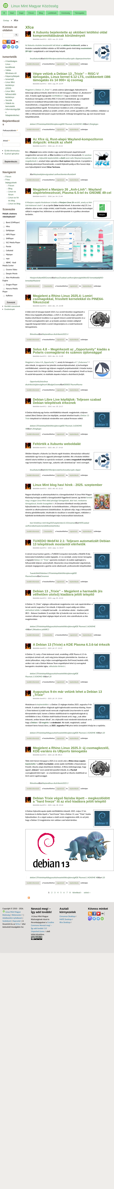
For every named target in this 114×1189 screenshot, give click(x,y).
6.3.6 (73, 124)
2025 (52, 523)
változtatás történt (57, 666)
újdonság (57, 124)
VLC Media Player (13, 242)
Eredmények (10, 309)
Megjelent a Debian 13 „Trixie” (38, 90)
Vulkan (39, 277)
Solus (42, 381)
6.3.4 (87, 877)
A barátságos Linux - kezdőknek (11, 64)
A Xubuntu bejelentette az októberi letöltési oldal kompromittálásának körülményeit (70, 34)
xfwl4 (73, 174)
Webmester (17, 915)
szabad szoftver (54, 174)
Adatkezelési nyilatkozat (12, 918)
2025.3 (65, 783)
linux (32, 58)
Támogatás (79, 13)
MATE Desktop (66, 919)
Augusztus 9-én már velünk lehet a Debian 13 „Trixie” (67, 693)
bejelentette (31, 764)
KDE (44, 277)
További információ (34, 64)
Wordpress (53, 58)
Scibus (57, 526)
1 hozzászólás (48, 286)
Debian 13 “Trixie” (41, 560)
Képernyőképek (12, 76)
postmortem (86, 58)
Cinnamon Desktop (68, 916)
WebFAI (39, 573)
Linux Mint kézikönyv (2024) (10, 85)
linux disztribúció (56, 334)
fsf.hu (18, 924)
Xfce (42, 58)
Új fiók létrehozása (12, 150)
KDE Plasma (66, 124)
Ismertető (9, 79)
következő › (77, 892)
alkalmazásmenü (38, 526)
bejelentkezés (74, 64)
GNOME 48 (79, 124)
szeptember (58, 523)
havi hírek (34, 523)
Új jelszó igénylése (11, 153)
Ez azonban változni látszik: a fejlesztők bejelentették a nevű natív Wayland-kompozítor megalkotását (58, 158)
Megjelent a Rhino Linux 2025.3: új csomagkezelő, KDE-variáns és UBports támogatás (71, 749)
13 (36, 124)
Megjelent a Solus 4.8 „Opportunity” (40, 362)
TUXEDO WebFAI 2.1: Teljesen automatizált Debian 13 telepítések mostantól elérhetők (71, 542)
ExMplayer (10, 230)
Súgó (21, 13)
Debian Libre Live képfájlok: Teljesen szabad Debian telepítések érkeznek (67, 401)
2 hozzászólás (48, 635)
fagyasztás (52, 626)
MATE (81, 523)
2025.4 (65, 334)
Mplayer (9, 254)
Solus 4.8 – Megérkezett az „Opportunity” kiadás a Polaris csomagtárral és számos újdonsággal (71, 351)
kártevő (61, 58)
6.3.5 (33, 676)
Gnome (49, 277)
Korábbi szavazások (12, 306)
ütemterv (64, 174)
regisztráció (60, 64)
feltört (46, 58)
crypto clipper (75, 58)
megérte (46, 722)
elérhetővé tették (33, 610)
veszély (67, 58)
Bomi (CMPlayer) (13, 222)
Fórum (31, 13)
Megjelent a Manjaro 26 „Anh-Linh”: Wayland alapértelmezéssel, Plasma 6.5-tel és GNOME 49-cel (72, 191)
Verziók (8, 100)
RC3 (47, 629)
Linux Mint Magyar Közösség (47, 5)
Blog (41, 13)
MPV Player (10, 234)
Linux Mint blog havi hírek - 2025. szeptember (67, 485)
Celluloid (9, 250)
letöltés (51, 124)
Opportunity (35, 381)
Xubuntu (37, 58)
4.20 (89, 124)
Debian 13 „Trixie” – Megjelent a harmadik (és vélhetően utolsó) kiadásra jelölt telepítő (67, 592)
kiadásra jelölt (40, 629)
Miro (8, 226)
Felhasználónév (10, 130)
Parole (8, 246)
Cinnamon (71, 523)
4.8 (47, 384)
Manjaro (33, 277)
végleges (94, 124)
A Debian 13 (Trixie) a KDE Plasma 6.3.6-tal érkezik (71, 644)
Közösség (66, 13)
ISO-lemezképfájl (93, 277)
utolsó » (87, 892)
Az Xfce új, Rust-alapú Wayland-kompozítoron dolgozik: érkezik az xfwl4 (68, 140)
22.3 (65, 523)
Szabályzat (7, 921)
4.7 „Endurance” (82, 362)
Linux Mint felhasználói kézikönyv (10, 94)
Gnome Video (11, 269)
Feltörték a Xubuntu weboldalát (57, 444)
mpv (8, 258)
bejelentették (43, 704)
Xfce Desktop (66, 922)
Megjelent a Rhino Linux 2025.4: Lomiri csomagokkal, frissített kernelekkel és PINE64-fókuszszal (68, 299)
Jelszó (6, 140)
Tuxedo (33, 573)
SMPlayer (10, 238)
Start (12, 13)
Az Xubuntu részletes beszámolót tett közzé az (52, 45)
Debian (35, 722)
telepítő (45, 124)
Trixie (39, 124)
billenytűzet (50, 526)
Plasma (79, 384)
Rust (69, 174)
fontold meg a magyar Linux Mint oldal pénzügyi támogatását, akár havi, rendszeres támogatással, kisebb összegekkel (58, 500)
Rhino (32, 334)
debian (32, 124)
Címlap (6, 20)
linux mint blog (44, 523)
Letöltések (52, 13)
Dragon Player (11, 284)
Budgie (51, 384)
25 (60, 277)
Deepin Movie (11, 273)
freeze (59, 626)
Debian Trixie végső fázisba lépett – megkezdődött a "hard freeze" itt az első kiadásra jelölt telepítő (71, 799)
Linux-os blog (14, 204)
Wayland (37, 174)
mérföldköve (58, 96)
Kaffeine (9, 295)
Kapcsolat (17, 921)
